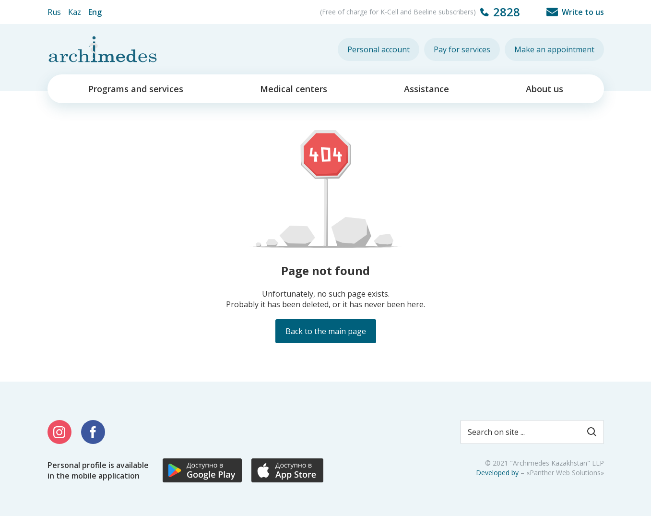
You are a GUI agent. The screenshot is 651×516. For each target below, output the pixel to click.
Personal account (378, 49)
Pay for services (462, 49)
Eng (95, 12)
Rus (54, 12)
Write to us (583, 12)
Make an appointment (554, 49)
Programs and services (135, 89)
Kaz (74, 12)
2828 (506, 12)
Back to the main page (325, 331)
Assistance (426, 89)
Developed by (497, 472)
